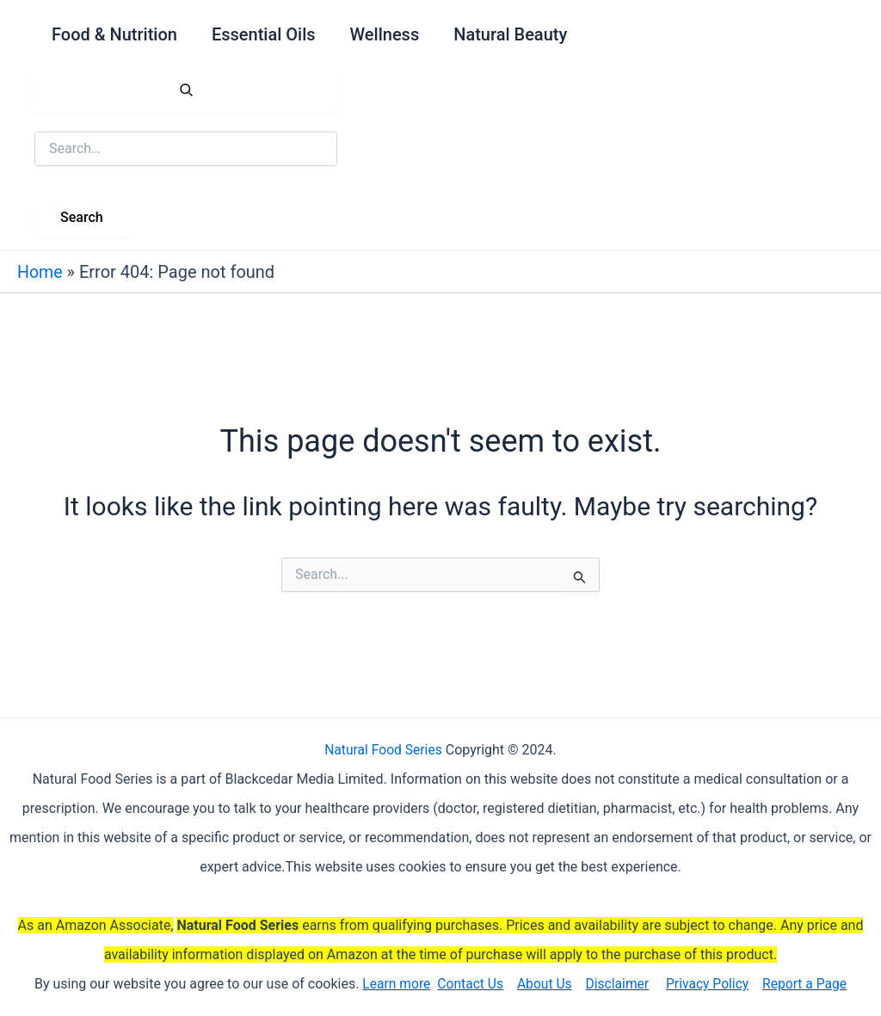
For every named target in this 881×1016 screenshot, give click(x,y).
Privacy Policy (709, 984)
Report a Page (809, 984)
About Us (543, 984)
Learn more (393, 984)
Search (81, 217)
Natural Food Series (383, 750)
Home (40, 272)
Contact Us (468, 984)
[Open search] (185, 91)
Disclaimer (617, 984)
